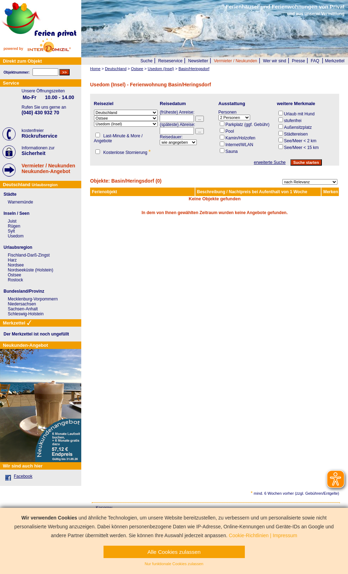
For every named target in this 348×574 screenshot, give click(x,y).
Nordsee (16, 265)
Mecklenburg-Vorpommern (33, 299)
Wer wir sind (274, 60)
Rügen (14, 226)
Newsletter (198, 60)
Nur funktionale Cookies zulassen (173, 564)
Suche (147, 60)
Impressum (285, 535)
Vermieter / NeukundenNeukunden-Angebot (48, 168)
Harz (12, 260)
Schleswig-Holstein (25, 313)
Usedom (16, 236)
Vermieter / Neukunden (235, 60)
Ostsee (14, 274)
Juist (12, 221)
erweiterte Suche (269, 162)
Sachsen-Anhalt (23, 308)
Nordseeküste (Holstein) (30, 270)
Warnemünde (20, 202)
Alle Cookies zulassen (174, 552)
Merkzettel (334, 60)
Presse (298, 60)
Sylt (11, 231)
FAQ (315, 60)
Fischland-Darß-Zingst (29, 255)
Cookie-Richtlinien (249, 535)
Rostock (15, 279)
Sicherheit (34, 153)
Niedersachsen (22, 304)
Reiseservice (170, 60)
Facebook (23, 476)
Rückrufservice (39, 136)
